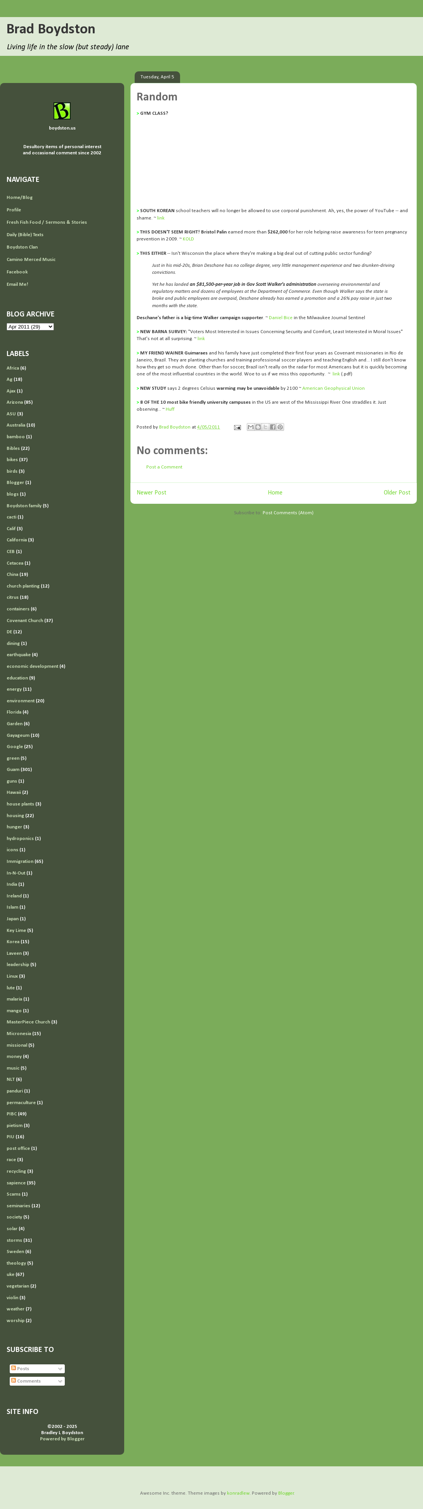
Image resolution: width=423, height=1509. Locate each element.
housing (15, 815)
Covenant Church (25, 620)
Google (15, 746)
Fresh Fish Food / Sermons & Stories (47, 222)
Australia (16, 425)
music (13, 1068)
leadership (18, 964)
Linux (12, 976)
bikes (12, 459)
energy (14, 689)
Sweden (15, 1251)
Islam (12, 907)
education (17, 678)
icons (12, 849)
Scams (14, 1194)
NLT (11, 1079)
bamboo (16, 436)
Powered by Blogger (62, 1439)
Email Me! (17, 284)
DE (9, 631)
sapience (16, 1183)
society (14, 1217)
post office (18, 1148)
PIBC (12, 1114)
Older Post (397, 493)
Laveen (14, 953)
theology (16, 1263)
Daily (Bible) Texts (25, 234)
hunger (14, 827)
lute (11, 987)
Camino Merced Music (31, 259)
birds (12, 471)
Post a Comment (164, 467)
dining (13, 643)
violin (12, 1297)
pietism (15, 1125)
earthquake (19, 654)
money (14, 1056)
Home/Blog (20, 197)
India (12, 884)
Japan (13, 918)
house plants (20, 804)
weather (15, 1309)
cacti (11, 517)
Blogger (15, 482)
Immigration (20, 861)
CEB (11, 551)
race (11, 1159)
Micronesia (19, 1033)
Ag (9, 379)
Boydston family (24, 505)
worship (15, 1320)
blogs (13, 494)
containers (18, 609)
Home (275, 493)
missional (17, 1045)
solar (12, 1228)
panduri (15, 1091)
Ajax (11, 391)
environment (21, 701)
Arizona (15, 402)
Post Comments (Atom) (288, 512)
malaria (14, 999)
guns (12, 781)
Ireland (14, 896)
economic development (32, 666)
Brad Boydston (50, 29)
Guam (13, 769)
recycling (16, 1171)
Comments (26, 1381)
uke (10, 1274)
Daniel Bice (281, 317)
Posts (20, 1368)
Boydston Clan (22, 247)
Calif (11, 528)
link (161, 218)
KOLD (188, 239)
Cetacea (15, 563)
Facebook (17, 272)
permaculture (21, 1102)
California (17, 540)
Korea (13, 941)
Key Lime (16, 930)
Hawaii (14, 792)
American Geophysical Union (333, 388)
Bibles (13, 448)
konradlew (238, 1493)
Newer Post (151, 493)
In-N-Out (16, 873)
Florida (14, 712)
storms (14, 1240)
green (13, 758)
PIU (10, 1136)
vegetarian (18, 1286)
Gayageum (18, 735)
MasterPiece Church (28, 1022)
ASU (11, 414)
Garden (15, 723)
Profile (14, 210)
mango (14, 1010)
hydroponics (20, 838)
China (12, 574)
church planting (23, 586)
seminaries (18, 1205)
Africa (13, 368)
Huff (170, 409)
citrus (13, 597)
